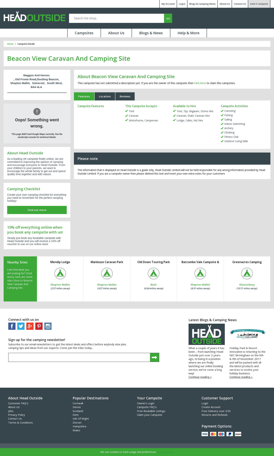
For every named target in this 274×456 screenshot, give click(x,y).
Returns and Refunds (215, 415)
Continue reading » (200, 377)
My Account (168, 3)
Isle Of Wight (81, 418)
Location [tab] (105, 96)
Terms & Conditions (20, 422)
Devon (77, 407)
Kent (76, 415)
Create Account (211, 407)
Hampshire (79, 426)
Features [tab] (84, 96)
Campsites (84, 32)
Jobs (11, 411)
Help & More (188, 32)
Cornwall (78, 403)
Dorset (77, 422)
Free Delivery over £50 (216, 411)
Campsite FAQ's (147, 407)
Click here (200, 83)
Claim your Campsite (149, 415)
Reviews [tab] (125, 96)
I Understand (165, 452)
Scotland (78, 411)
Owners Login (145, 403)
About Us (225, 3)
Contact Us (240, 3)
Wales (76, 430)
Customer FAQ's (18, 403)
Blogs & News (151, 32)
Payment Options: (217, 426)
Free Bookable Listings (151, 411)
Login (182, 3)
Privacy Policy (16, 415)
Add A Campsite (259, 3)
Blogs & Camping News (202, 3)
